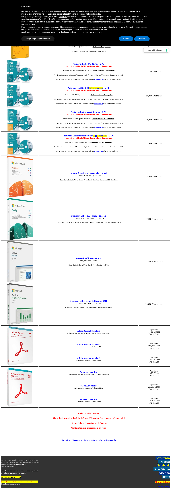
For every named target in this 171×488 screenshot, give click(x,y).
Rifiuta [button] (126, 39)
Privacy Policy (163, 487)
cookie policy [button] (95, 14)
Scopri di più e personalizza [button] (38, 39)
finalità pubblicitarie (37, 22)
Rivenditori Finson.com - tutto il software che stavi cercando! (88, 440)
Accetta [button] (142, 39)
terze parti (63, 17)
